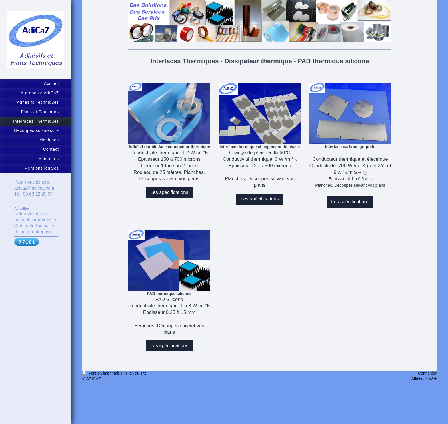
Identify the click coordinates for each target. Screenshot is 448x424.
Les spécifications (169, 192)
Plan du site (136, 373)
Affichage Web (424, 379)
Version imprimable (103, 373)
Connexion (427, 373)
